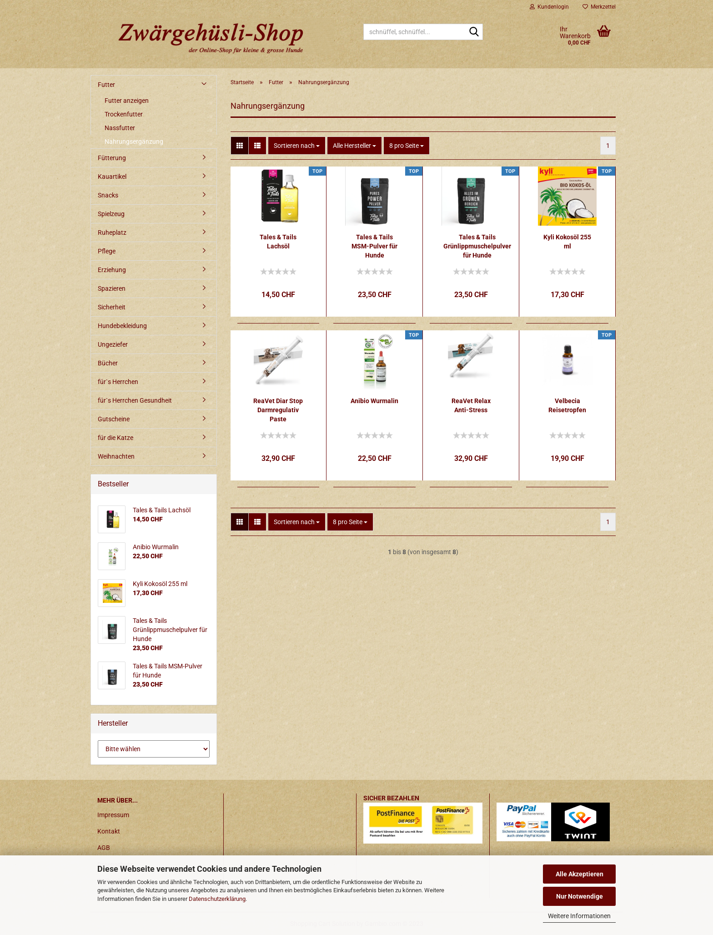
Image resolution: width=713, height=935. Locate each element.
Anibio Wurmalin (374, 400)
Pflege (106, 251)
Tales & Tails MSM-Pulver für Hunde (374, 246)
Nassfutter (120, 127)
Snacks (108, 195)
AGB (103, 847)
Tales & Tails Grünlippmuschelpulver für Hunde (477, 246)
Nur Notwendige (579, 896)
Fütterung (112, 158)
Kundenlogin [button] (549, 7)
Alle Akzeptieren (579, 874)
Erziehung (112, 269)
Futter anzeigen (127, 100)
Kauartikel (112, 176)
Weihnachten (116, 456)
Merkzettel (599, 7)
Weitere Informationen (579, 916)
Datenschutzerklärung (217, 898)
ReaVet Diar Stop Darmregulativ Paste (278, 410)
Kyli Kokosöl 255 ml (567, 241)
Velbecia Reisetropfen (567, 405)
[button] (240, 145)
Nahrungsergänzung (134, 141)
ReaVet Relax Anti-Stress (471, 405)
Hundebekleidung (122, 325)
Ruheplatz (112, 232)
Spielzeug (111, 213)
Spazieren (112, 288)
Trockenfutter (124, 114)
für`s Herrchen (118, 381)
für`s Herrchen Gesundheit (135, 400)
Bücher (108, 363)
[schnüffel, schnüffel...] (474, 32)
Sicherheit (112, 307)
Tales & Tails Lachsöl (278, 241)
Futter (106, 84)
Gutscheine (114, 419)
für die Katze (115, 437)
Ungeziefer (113, 344)
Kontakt (108, 831)
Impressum (113, 815)
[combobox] (297, 145)
